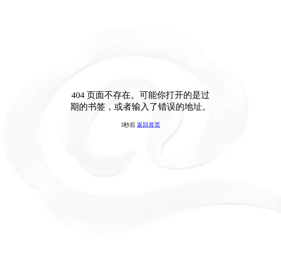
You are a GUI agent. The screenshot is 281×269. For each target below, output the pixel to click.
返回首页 (148, 125)
